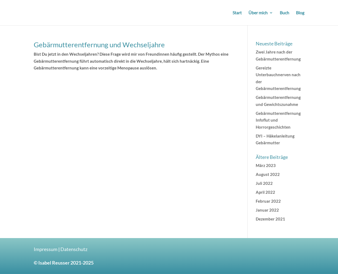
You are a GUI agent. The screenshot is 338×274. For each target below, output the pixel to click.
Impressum (45, 249)
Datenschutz (73, 249)
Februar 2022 (268, 201)
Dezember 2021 (270, 218)
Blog (300, 13)
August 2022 (268, 174)
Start (237, 13)
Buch (284, 13)
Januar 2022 (267, 210)
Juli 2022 (264, 183)
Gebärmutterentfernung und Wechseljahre (99, 44)
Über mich (258, 13)
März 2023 (266, 165)
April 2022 (265, 192)
